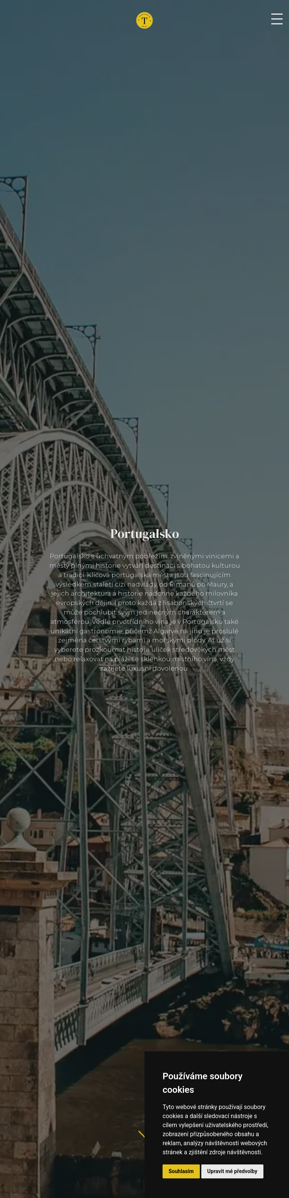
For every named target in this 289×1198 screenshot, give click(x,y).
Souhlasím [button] (181, 1171)
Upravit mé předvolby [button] (232, 1171)
